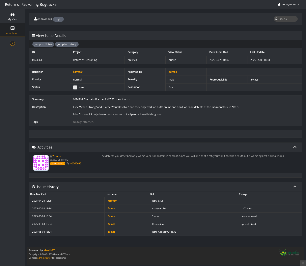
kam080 (77, 72)
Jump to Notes (43, 44)
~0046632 (75, 163)
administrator (44, 257)
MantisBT (49, 250)
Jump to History (67, 44)
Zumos (173, 72)
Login (58, 19)
